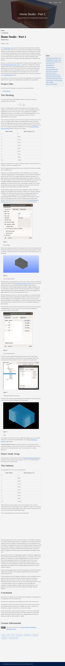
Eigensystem (4, 637)
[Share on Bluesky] (5, 33)
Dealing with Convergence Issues (53, 74)
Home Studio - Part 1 (9, 48)
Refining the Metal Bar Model (52, 69)
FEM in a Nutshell (49, 82)
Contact (55, 2)
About (50, 2)
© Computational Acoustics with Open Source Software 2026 (17, 664)
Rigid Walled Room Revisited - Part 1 (11, 64)
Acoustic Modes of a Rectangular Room (54, 80)
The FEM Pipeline (8, 75)
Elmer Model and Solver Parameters (53, 76)
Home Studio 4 (6, 91)
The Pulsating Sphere (50, 67)
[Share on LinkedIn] (7, 33)
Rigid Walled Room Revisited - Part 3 (23, 283)
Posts (59, 2)
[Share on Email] (2, 33)
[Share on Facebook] (4, 33)
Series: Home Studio (13, 637)
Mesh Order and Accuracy (51, 72)
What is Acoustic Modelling (51, 84)
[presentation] (34, 66)
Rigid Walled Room (50, 65)
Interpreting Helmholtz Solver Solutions (54, 78)
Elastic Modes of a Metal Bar (52, 71)
